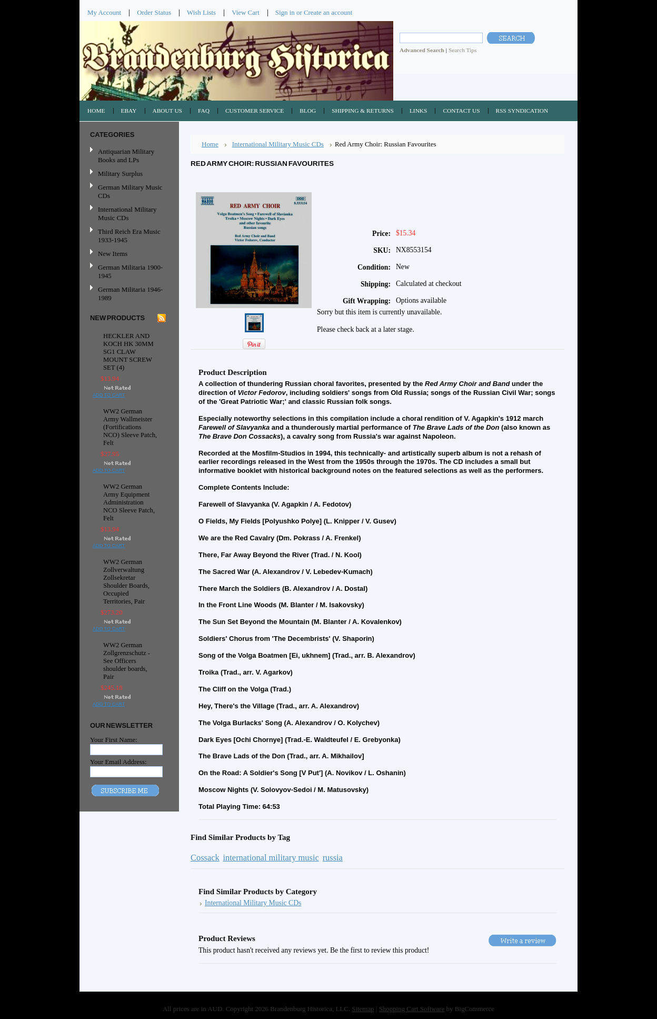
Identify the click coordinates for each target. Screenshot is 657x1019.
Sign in (285, 12)
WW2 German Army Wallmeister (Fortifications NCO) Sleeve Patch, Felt (130, 427)
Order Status (154, 12)
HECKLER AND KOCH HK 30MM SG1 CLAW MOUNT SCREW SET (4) (128, 351)
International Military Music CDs (127, 213)
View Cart (246, 12)
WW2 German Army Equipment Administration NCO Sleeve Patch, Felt (129, 502)
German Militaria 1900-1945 (128, 271)
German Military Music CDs (128, 191)
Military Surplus (120, 173)
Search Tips (462, 50)
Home (210, 144)
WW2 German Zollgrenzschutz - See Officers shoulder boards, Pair (126, 660)
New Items (112, 254)
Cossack (205, 858)
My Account (104, 12)
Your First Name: (113, 740)
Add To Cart (109, 395)
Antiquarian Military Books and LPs (126, 155)
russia (333, 858)
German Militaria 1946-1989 (130, 293)
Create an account (328, 12)
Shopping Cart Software (412, 1009)
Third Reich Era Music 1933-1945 (129, 235)
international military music (271, 858)
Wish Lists (201, 12)
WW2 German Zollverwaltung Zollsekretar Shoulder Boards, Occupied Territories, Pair (126, 581)
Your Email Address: (118, 762)
